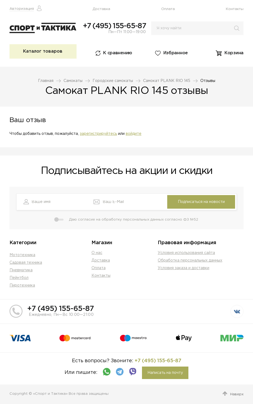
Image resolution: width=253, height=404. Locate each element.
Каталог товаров (42, 51)
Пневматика (21, 270)
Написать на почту (165, 372)
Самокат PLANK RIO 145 (166, 80)
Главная (45, 80)
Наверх (236, 394)
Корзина (233, 53)
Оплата (168, 9)
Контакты (234, 9)
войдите (133, 133)
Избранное (175, 53)
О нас (96, 253)
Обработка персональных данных (190, 260)
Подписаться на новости (201, 201)
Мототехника (22, 255)
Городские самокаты (113, 80)
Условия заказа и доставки (183, 268)
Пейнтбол (19, 277)
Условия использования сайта (186, 253)
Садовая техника (26, 262)
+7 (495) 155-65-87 (114, 26)
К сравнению (117, 53)
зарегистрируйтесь (98, 133)
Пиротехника (22, 285)
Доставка (101, 9)
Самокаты (73, 80)
